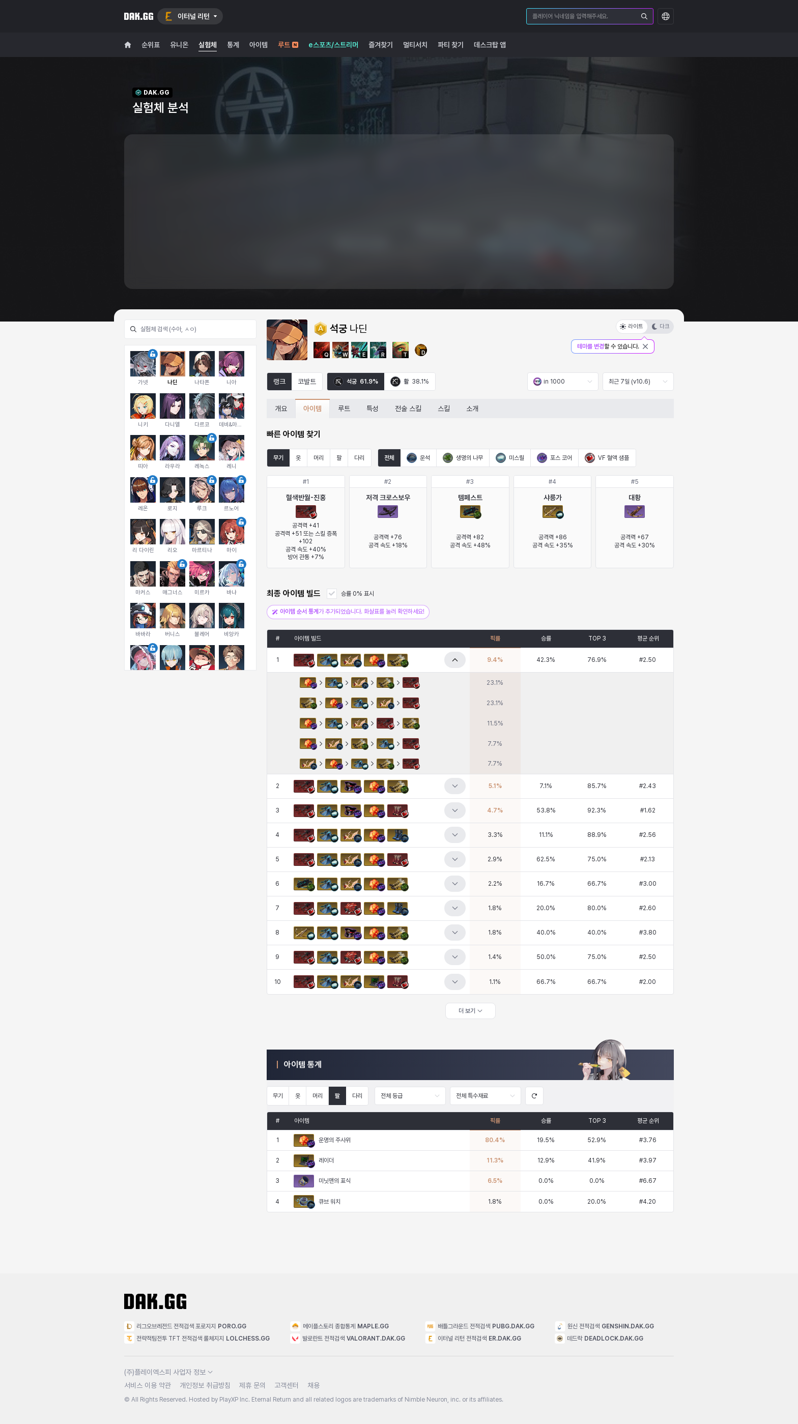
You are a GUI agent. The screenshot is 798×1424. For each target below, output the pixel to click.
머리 (319, 457)
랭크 (279, 381)
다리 (359, 457)
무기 (278, 457)
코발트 (307, 381)
